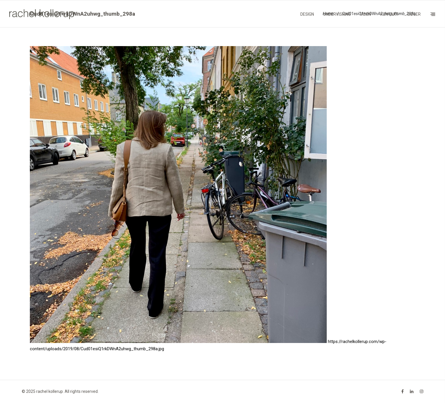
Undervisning (337, 14)
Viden (365, 14)
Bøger (414, 14)
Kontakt (389, 14)
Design (307, 14)
